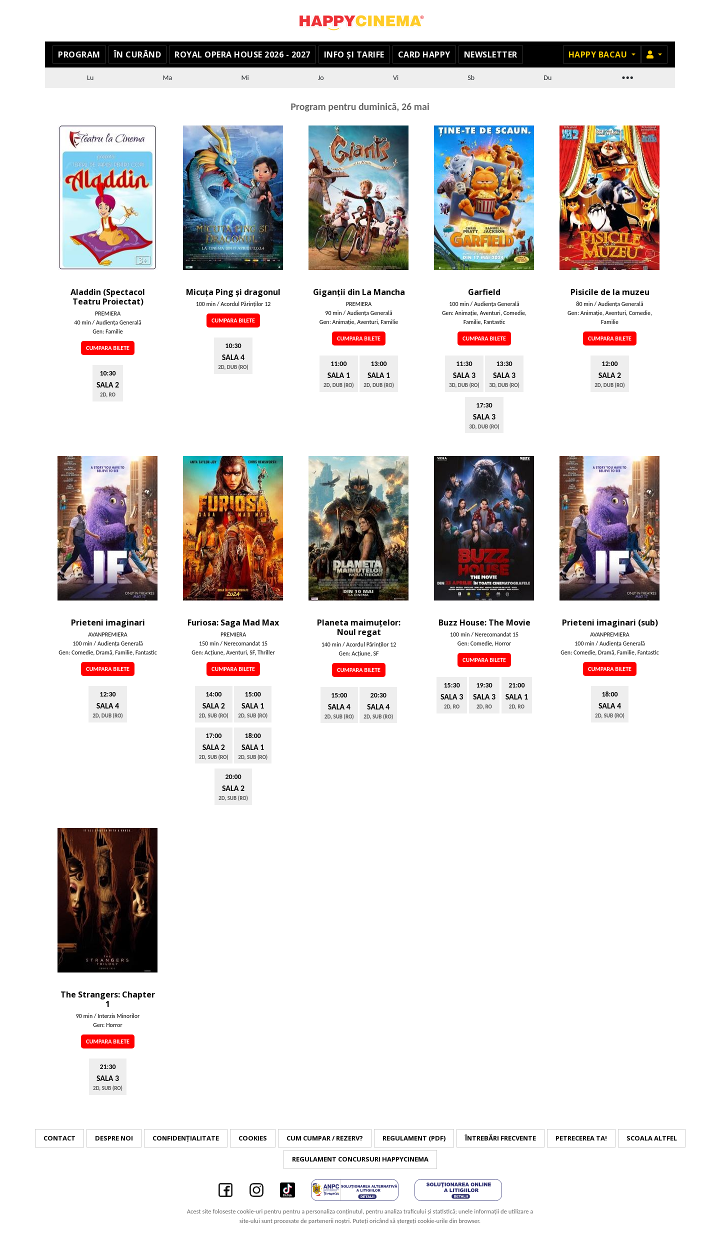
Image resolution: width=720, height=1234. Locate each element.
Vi (395, 78)
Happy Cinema (360, 21)
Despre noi (114, 1138)
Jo (321, 78)
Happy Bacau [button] (599, 54)
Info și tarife (354, 54)
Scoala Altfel (651, 1138)
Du (548, 78)
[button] (654, 55)
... (627, 76)
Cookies (252, 1138)
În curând (138, 54)
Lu (90, 78)
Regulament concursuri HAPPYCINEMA (360, 1159)
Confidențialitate (185, 1138)
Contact (60, 1138)
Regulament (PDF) (414, 1138)
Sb (471, 78)
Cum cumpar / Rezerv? (324, 1138)
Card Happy (424, 54)
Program (79, 54)
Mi (244, 78)
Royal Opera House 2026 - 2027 (242, 54)
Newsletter (491, 54)
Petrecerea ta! (581, 1138)
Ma (167, 78)
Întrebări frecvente (500, 1138)
